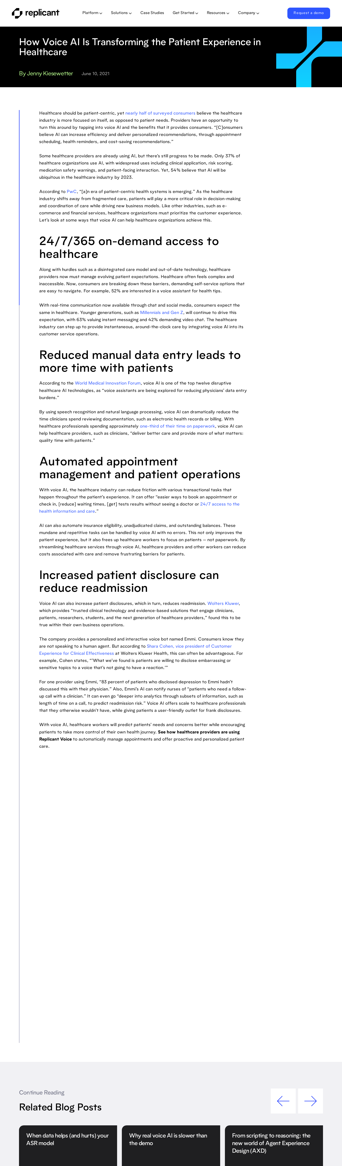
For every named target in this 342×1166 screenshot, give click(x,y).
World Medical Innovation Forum (108, 383)
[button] (92, 13)
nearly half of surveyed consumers (160, 113)
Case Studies (152, 13)
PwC (72, 192)
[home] (42, 13)
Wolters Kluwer (223, 604)
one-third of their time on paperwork (177, 426)
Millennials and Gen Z (161, 313)
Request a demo (309, 13)
